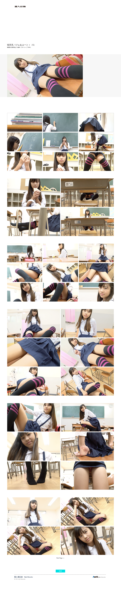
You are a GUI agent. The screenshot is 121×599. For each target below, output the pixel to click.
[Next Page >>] (60, 558)
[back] (60, 571)
